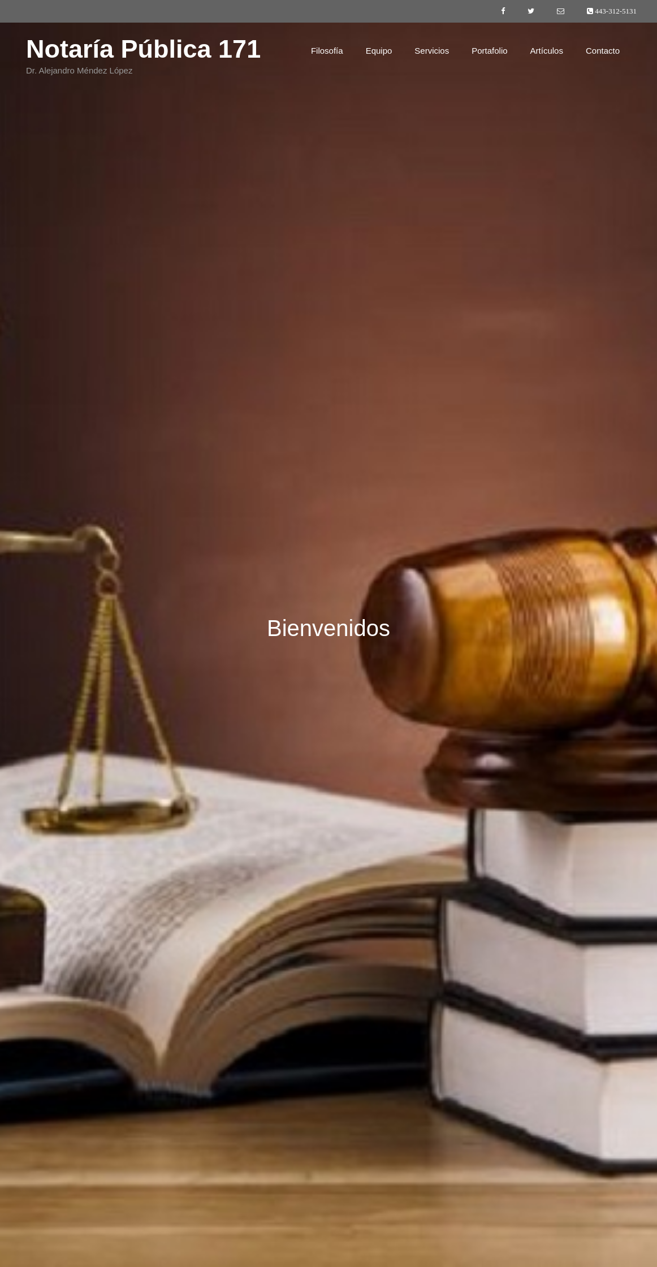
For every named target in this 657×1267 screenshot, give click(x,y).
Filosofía (327, 50)
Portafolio (489, 50)
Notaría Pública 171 (143, 48)
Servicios (431, 50)
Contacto (603, 50)
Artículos (546, 50)
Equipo (379, 50)
